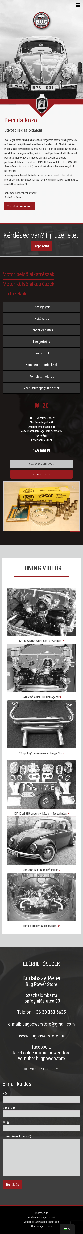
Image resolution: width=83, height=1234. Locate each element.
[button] (73, 487)
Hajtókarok (41, 319)
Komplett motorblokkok (42, 365)
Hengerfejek (41, 342)
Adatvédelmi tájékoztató (41, 1217)
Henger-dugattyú (41, 330)
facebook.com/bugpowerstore (41, 1053)
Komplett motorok (41, 376)
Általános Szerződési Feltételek (41, 1221)
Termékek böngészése (19, 206)
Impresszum (41, 1213)
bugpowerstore (50, 1058)
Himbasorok (41, 353)
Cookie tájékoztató (41, 1226)
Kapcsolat (41, 246)
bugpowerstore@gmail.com (48, 1024)
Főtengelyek (41, 307)
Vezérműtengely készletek (41, 388)
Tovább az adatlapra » (41, 464)
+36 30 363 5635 (50, 1012)
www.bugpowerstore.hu (41, 1036)
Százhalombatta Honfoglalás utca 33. (41, 998)
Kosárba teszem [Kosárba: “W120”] (42, 474)
